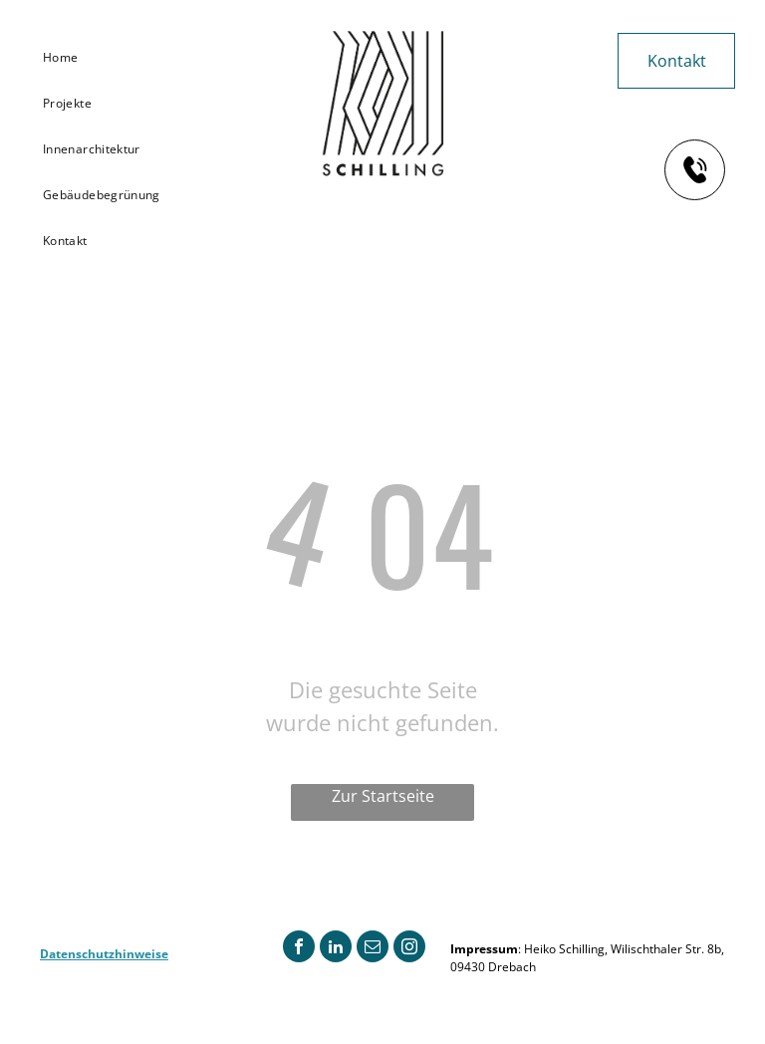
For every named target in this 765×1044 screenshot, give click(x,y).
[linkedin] (336, 948)
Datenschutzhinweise (104, 953)
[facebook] (299, 948)
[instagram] (409, 948)
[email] (372, 948)
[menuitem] (108, 58)
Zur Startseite (383, 796)
